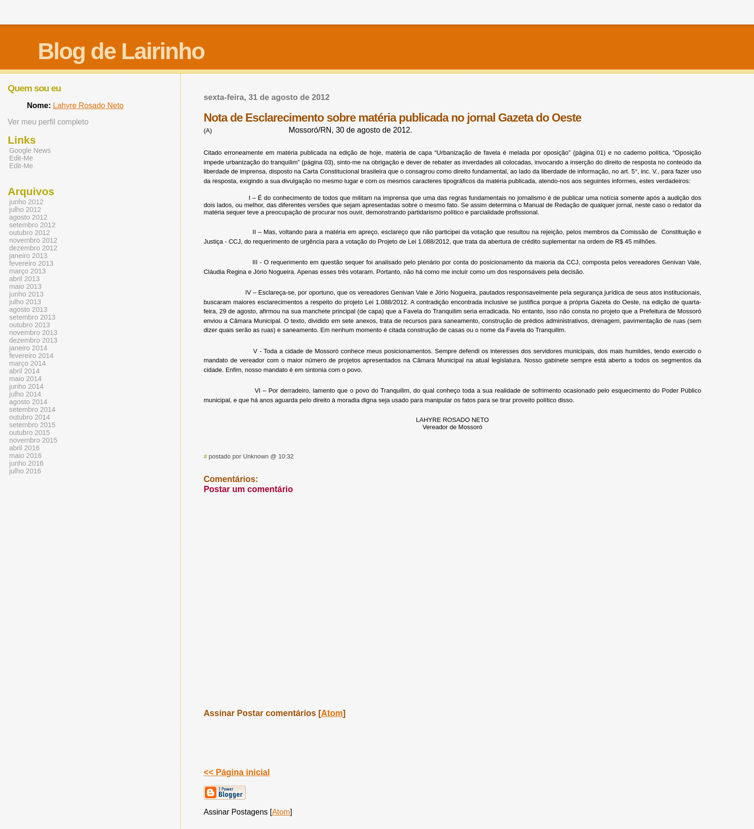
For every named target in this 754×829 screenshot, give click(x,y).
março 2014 (27, 363)
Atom (332, 713)
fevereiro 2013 (31, 263)
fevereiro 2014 (31, 355)
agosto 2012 (28, 217)
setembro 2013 (32, 317)
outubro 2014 (29, 417)
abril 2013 (24, 279)
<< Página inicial (236, 772)
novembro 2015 (33, 440)
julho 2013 (25, 302)
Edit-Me (21, 158)
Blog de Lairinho (121, 51)
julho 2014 (25, 394)
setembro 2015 (32, 425)
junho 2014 (26, 386)
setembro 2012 (32, 225)
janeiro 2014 (28, 348)
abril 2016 (24, 448)
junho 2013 (26, 294)
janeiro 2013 (28, 256)
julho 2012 (25, 209)
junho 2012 (26, 202)
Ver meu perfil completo (48, 122)
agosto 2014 (28, 402)
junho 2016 (26, 463)
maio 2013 (25, 286)
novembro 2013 (33, 332)
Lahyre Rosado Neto (88, 105)
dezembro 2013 (33, 340)
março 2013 (27, 271)
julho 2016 (25, 471)
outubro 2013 (29, 325)
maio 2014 (25, 379)
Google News (30, 150)
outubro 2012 (29, 232)
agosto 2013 (28, 309)
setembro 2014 (32, 409)
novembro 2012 (33, 240)
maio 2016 (25, 455)
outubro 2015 (29, 432)
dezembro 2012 (33, 248)
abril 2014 (24, 371)
